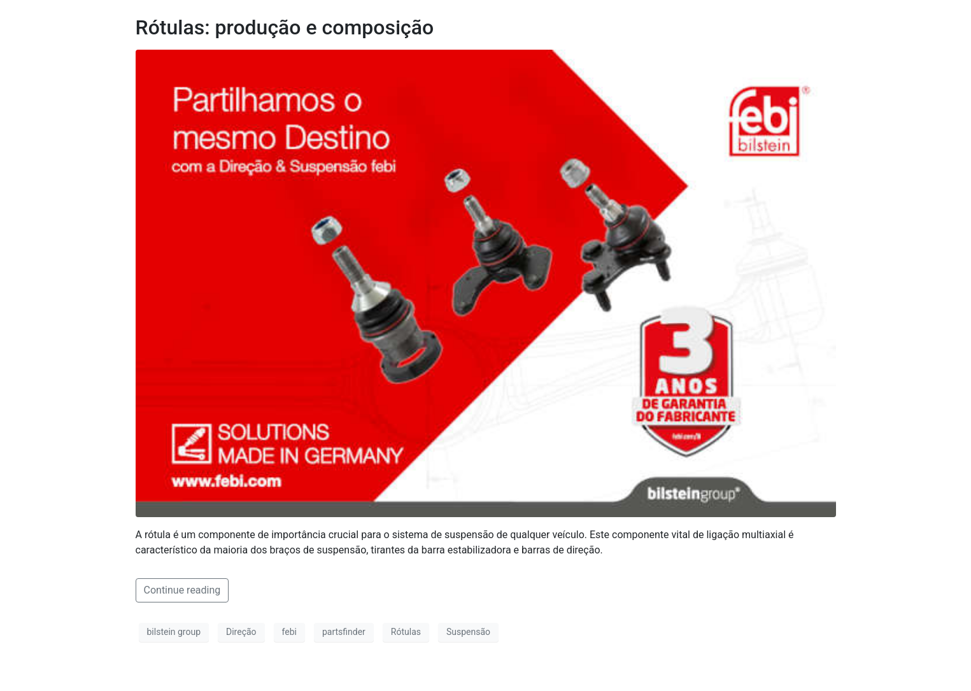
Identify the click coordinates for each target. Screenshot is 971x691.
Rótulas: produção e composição (285, 27)
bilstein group (174, 632)
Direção (241, 632)
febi (289, 632)
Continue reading (182, 590)
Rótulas (406, 632)
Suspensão (468, 632)
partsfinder (343, 632)
